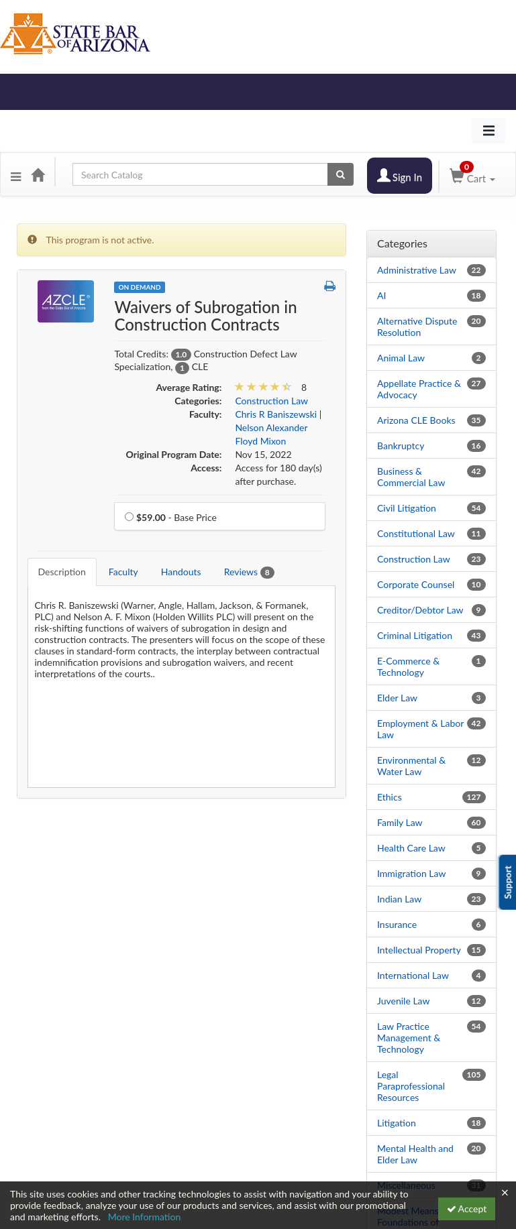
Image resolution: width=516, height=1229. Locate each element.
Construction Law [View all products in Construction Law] (271, 400)
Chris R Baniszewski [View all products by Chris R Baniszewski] (276, 414)
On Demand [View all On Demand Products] (139, 287)
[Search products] (340, 174)
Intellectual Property (419, 949)
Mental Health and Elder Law (415, 1154)
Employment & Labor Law (420, 728)
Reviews (249, 572)
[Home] (37, 174)
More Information (144, 1216)
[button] (16, 174)
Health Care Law (411, 848)
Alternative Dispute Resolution (417, 326)
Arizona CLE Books (416, 420)
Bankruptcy (400, 445)
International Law (413, 975)
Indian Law (399, 898)
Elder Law (397, 697)
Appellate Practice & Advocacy (419, 388)
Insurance (397, 924)
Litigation (396, 1122)
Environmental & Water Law (411, 765)
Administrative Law (416, 270)
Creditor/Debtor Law (420, 610)
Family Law (400, 822)
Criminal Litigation (414, 635)
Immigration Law (411, 873)
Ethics (389, 797)
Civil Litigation (406, 508)
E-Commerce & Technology (408, 666)
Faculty (123, 571)
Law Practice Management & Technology (408, 1037)
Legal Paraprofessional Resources (411, 1086)
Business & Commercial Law (411, 476)
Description (62, 571)
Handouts (181, 571)
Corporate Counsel (415, 584)
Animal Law (401, 357)
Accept (467, 1208)
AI (381, 295)
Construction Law (413, 559)
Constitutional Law (416, 533)
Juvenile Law (403, 1000)
